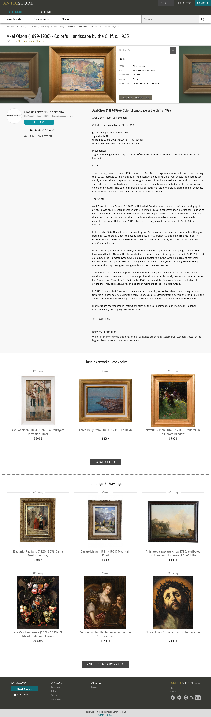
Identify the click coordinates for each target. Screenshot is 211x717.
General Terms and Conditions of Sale (112, 711)
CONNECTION (202, 2)
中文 (188, 2)
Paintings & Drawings (41, 26)
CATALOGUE (15, 12)
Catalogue (24, 26)
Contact (173, 690)
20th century (59, 26)
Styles (53, 690)
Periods (54, 694)
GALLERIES (45, 12)
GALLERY (29, 136)
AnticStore (11, 26)
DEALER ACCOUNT (19, 682)
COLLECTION (44, 136)
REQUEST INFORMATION (135, 97)
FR (179, 2)
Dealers (94, 686)
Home (173, 687)
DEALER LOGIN (24, 688)
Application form (20, 693)
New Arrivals (14, 19)
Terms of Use (89, 711)
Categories (55, 686)
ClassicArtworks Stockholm (44, 112)
